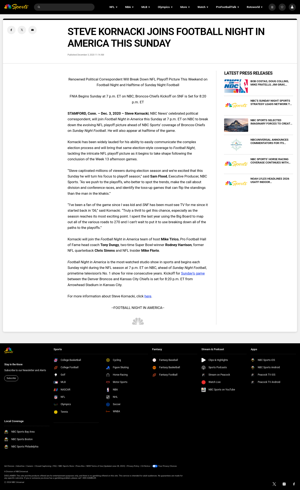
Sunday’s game (193, 273)
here (147, 296)
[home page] (16, 7)
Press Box (80, 466)
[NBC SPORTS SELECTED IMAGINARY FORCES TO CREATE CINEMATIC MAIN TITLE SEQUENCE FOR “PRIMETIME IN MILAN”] (236, 125)
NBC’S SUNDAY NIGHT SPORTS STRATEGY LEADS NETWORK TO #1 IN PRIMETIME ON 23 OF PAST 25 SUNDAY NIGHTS (271, 102)
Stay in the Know (13, 364)
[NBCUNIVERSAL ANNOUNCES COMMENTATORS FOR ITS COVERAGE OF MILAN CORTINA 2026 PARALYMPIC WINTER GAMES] (236, 145)
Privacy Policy (133, 466)
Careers (29, 466)
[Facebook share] (11, 30)
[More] (272, 7)
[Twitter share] (22, 30)
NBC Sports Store (66, 466)
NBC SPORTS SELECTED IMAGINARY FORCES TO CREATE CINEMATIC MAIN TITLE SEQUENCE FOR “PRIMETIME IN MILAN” (271, 121)
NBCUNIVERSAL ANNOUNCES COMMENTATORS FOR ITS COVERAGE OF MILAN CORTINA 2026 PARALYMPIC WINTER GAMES (271, 141)
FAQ (55, 466)
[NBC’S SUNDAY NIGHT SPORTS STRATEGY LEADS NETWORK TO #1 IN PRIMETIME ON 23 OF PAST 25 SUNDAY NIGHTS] (236, 106)
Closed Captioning (43, 466)
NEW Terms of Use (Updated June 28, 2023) (106, 466)
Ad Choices (9, 466)
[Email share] (32, 30)
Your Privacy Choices (167, 466)
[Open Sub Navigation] (117, 7)
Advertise (20, 466)
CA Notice (145, 466)
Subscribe (11, 378)
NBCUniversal (22, 471)
